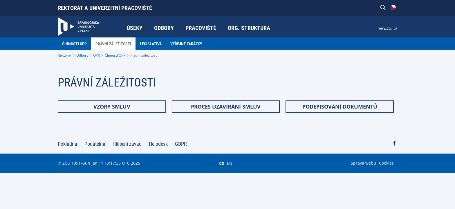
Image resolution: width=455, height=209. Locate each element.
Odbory (82, 55)
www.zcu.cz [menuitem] (387, 28)
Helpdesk (158, 144)
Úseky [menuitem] (134, 27)
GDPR (181, 144)
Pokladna (67, 144)
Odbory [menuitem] (164, 27)
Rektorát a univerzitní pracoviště (105, 7)
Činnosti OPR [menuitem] (74, 44)
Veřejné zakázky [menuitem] (186, 44)
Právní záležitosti (144, 55)
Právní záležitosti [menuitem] (113, 44)
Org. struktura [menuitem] (249, 27)
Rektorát (64, 55)
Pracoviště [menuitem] (200, 27)
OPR (96, 55)
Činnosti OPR (115, 55)
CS (221, 163)
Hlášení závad (127, 144)
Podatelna (94, 144)
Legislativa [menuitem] (151, 44)
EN (229, 163)
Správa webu (363, 163)
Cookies (386, 163)
